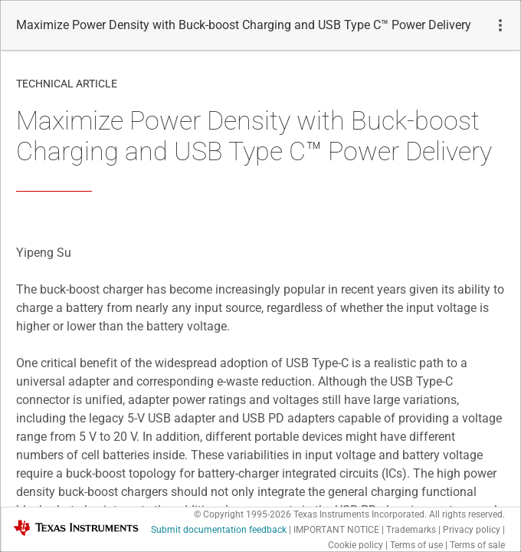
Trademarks (411, 529)
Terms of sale (477, 545)
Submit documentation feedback (219, 529)
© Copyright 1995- (242, 514)
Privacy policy (471, 529)
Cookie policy (355, 545)
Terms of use (416, 545)
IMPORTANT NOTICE (336, 529)
